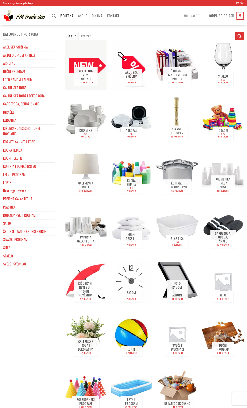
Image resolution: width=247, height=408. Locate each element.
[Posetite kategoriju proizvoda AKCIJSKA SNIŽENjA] (131, 65)
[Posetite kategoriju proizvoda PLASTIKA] (177, 227)
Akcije (82, 15)
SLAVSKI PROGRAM (15, 239)
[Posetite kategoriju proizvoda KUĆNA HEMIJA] (131, 173)
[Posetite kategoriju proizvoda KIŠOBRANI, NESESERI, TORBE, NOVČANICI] (86, 281)
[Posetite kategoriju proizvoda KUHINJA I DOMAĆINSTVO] (177, 173)
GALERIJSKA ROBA (14, 87)
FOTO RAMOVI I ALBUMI (18, 79)
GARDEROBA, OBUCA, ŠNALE (21, 103)
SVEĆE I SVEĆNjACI (15, 264)
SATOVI (7, 223)
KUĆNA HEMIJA (12, 150)
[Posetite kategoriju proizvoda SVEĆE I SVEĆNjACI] (177, 335)
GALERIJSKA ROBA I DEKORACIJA (24, 95)
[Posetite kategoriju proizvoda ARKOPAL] (131, 119)
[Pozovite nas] (241, 3)
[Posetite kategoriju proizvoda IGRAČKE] (223, 119)
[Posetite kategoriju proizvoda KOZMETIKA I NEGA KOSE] (223, 173)
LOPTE (7, 182)
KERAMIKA (9, 120)
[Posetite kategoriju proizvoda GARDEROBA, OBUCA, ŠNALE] (223, 227)
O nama (97, 15)
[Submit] (239, 36)
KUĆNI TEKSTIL (12, 158)
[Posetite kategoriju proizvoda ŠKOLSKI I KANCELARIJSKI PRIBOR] (177, 65)
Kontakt (113, 15)
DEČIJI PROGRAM (14, 71)
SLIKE (6, 247)
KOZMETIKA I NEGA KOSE (19, 141)
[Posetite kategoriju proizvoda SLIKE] (223, 281)
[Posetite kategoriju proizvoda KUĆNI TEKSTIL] (131, 227)
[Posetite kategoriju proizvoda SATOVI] (131, 281)
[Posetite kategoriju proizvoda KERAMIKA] (86, 119)
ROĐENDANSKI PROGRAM (19, 215)
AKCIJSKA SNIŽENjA (15, 47)
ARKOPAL (9, 63)
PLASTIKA (9, 207)
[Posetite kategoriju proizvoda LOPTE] (131, 335)
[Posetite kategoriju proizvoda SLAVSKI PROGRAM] (177, 119)
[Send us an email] (237, 3)
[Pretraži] (54, 15)
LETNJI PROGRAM (14, 174)
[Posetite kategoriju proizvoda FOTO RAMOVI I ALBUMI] (177, 281)
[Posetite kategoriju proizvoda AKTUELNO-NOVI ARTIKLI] (86, 65)
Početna (66, 15)
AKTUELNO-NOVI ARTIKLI (19, 55)
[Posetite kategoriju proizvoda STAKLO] (223, 65)
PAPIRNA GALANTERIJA (17, 198)
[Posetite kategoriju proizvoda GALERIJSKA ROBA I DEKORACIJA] (86, 335)
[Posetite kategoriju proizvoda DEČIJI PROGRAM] (223, 335)
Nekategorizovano (14, 190)
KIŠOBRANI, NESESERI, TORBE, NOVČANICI (22, 131)
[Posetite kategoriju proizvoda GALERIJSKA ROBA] (86, 173)
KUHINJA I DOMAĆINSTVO (19, 166)
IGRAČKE (8, 112)
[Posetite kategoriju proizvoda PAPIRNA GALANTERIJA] (86, 227)
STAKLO (8, 256)
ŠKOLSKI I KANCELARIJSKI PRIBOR (25, 231)
